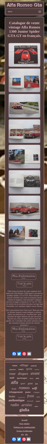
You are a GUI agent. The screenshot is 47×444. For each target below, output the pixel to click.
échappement (16, 392)
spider (36, 406)
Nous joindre (24, 424)
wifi (34, 388)
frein (30, 396)
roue (12, 374)
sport (23, 383)
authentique (17, 400)
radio (15, 405)
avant (35, 373)
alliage (24, 365)
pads (37, 378)
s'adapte (36, 392)
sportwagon (22, 378)
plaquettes (13, 369)
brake (12, 396)
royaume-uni (21, 397)
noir (12, 377)
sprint (29, 368)
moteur (37, 369)
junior (28, 392)
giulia (24, 410)
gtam (30, 383)
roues (14, 365)
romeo (24, 387)
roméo (21, 369)
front (14, 388)
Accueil (24, 420)
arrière (26, 405)
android (33, 366)
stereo (31, 378)
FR (26, 435)
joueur (38, 401)
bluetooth (30, 401)
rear (38, 397)
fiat (36, 384)
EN (22, 435)
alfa (14, 382)
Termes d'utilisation (24, 431)
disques (23, 374)
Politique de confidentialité (24, 427)
